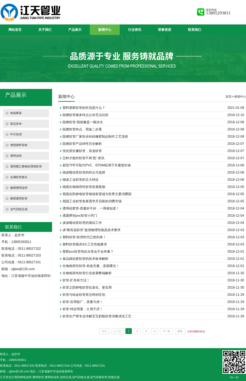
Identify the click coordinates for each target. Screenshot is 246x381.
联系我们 (194, 29)
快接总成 (114, 377)
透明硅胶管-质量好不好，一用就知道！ (91, 208)
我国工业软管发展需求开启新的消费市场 (92, 201)
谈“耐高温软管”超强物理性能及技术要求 (92, 230)
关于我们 (44, 29)
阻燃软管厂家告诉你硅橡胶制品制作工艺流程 (95, 136)
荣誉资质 (164, 29)
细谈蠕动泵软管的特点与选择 (84, 172)
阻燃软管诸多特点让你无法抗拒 (85, 115)
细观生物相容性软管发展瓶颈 (84, 187)
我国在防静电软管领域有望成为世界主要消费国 (97, 194)
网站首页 (15, 29)
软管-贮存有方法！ (76, 280)
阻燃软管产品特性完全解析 (82, 143)
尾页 (180, 331)
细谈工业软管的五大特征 (81, 179)
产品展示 (74, 29)
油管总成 (65, 377)
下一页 (166, 331)
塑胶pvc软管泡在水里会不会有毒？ (88, 251)
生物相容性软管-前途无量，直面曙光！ (91, 266)
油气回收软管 (98, 377)
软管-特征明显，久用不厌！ (83, 309)
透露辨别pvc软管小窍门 (80, 215)
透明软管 (38, 377)
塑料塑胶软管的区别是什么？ (84, 107)
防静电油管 (24, 377)
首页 (228, 96)
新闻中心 (104, 29)
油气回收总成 (80, 377)
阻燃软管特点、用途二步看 (82, 129)
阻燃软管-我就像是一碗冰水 (83, 122)
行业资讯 (134, 29)
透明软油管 (52, 377)
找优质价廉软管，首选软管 (82, 151)
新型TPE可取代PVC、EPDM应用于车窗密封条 (97, 165)
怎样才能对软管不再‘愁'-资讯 (83, 158)
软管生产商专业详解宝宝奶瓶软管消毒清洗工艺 (97, 316)
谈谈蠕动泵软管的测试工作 (82, 222)
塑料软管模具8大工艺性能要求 (85, 244)
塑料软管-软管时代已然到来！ (84, 237)
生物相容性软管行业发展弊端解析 (87, 273)
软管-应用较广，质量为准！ (83, 302)
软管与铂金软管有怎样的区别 (84, 294)
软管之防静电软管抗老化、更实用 (87, 287)
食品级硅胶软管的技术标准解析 (85, 258)
